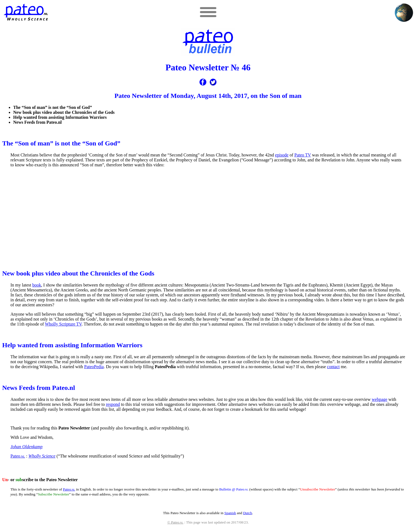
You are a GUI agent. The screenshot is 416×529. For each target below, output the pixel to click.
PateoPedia (94, 366)
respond (113, 404)
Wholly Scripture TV (63, 324)
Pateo (17, 456)
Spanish (230, 513)
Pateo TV (302, 155)
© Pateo (175, 522)
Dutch (247, 513)
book (36, 285)
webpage (379, 399)
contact (333, 366)
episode (282, 155)
